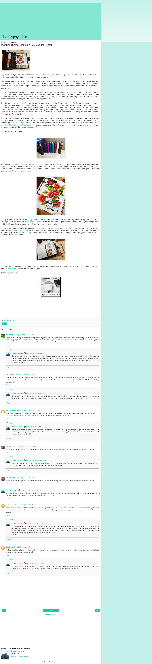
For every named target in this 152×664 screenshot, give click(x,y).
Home (50, 610)
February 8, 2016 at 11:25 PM (36, 427)
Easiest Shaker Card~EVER (17, 230)
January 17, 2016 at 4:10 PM (24, 375)
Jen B (8, 547)
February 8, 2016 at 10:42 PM (36, 460)
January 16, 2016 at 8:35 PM (29, 335)
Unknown (9, 505)
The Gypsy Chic (14, 37)
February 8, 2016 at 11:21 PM (36, 393)
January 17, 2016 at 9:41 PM (30, 410)
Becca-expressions (13, 410)
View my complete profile (19, 656)
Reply (8, 345)
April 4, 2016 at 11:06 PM (34, 563)
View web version (51, 615)
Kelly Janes (10, 375)
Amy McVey (12, 268)
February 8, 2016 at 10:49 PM (36, 353)
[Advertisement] (50, 18)
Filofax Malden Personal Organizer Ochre (19, 125)
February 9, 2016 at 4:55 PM (23, 505)
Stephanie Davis (17, 353)
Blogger (54, 662)
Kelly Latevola (11, 446)
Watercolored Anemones (33, 222)
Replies (11, 349)
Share (4, 323)
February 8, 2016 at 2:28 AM (26, 446)
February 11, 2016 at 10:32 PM (36, 523)
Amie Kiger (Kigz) (12, 335)
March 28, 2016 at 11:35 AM (20, 547)
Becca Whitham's (41, 75)
